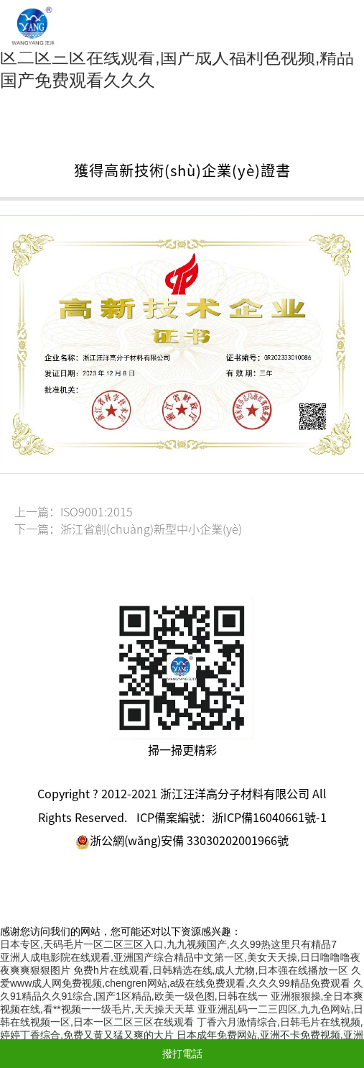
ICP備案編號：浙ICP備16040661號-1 (231, 817)
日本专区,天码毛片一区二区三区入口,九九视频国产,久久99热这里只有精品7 (168, 944)
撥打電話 (182, 1053)
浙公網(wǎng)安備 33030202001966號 (182, 840)
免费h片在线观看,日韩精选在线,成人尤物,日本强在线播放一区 (210, 970)
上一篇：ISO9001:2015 (73, 512)
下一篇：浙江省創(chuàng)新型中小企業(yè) (128, 529)
